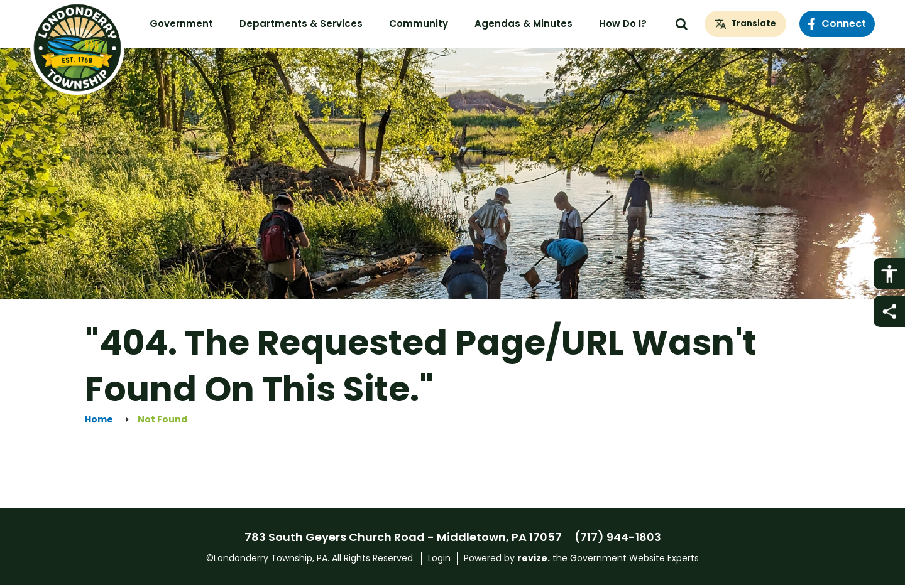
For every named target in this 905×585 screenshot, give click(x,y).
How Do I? (623, 23)
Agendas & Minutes (523, 23)
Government (181, 23)
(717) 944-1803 (617, 537)
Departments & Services (301, 23)
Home (99, 420)
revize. (533, 558)
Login (439, 558)
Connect (837, 23)
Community (418, 23)
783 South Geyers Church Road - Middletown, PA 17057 (403, 537)
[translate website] (745, 24)
